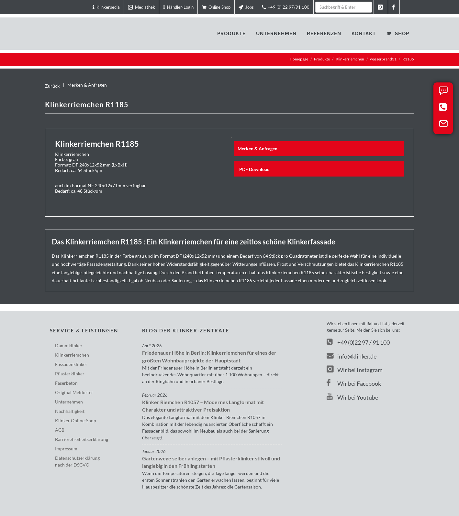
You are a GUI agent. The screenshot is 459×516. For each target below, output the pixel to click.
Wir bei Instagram (355, 369)
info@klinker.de (351, 356)
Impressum (66, 448)
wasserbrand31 (383, 59)
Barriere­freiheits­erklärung (81, 439)
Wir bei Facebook (354, 383)
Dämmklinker (69, 345)
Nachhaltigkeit (69, 411)
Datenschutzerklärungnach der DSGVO (77, 461)
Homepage (299, 59)
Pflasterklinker (69, 373)
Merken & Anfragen (87, 85)
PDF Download (254, 169)
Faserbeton (66, 383)
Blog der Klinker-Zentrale (186, 330)
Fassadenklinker (71, 364)
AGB (59, 430)
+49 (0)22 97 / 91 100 (363, 342)
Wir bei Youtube (352, 397)
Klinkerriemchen (350, 59)
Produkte (322, 59)
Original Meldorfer (74, 392)
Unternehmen (69, 401)
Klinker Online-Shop (75, 420)
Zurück (52, 86)
